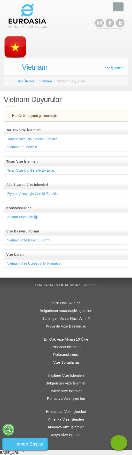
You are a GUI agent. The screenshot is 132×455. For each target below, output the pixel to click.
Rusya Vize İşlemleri (66, 435)
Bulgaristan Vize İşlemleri (66, 383)
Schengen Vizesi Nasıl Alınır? (66, 318)
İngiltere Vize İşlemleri (66, 375)
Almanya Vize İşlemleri (66, 427)
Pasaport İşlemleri (65, 347)
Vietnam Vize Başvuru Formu (29, 240)
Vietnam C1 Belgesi (22, 147)
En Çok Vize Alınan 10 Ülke (66, 339)
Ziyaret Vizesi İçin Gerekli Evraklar (33, 194)
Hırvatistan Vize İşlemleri (66, 411)
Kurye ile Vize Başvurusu (66, 326)
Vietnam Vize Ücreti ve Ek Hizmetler (34, 263)
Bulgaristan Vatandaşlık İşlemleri (66, 311)
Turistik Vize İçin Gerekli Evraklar (32, 139)
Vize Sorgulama (66, 362)
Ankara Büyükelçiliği (22, 217)
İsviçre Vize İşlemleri (65, 391)
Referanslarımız (66, 354)
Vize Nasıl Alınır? (66, 303)
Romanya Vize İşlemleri (66, 398)
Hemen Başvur (28, 444)
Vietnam (34, 67)
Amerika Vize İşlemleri (66, 419)
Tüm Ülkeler (25, 81)
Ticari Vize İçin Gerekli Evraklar (30, 170)
